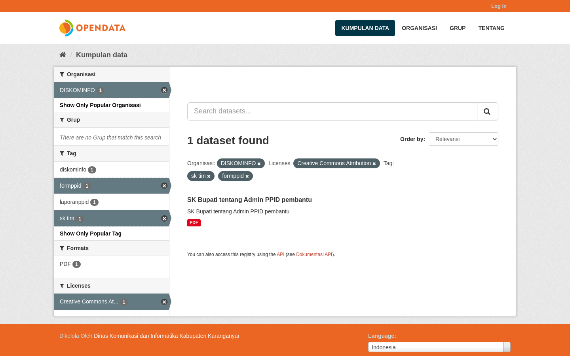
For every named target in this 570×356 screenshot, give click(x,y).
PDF (194, 222)
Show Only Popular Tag (91, 233)
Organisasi (419, 28)
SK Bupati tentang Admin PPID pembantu (249, 199)
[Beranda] (62, 55)
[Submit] (487, 111)
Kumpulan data (365, 28)
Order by (411, 139)
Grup (458, 28)
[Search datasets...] (332, 111)
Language (381, 336)
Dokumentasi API (314, 254)
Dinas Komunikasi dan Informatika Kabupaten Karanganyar (166, 336)
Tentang (491, 28)
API (280, 254)
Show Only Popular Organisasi (100, 105)
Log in (499, 6)
